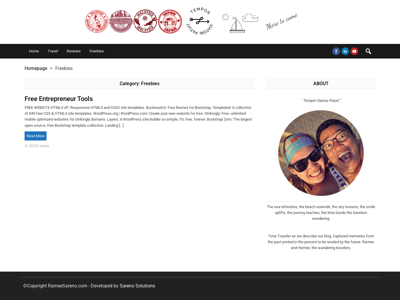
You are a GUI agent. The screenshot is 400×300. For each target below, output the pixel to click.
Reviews (74, 51)
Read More (35, 136)
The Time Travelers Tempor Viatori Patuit (200, 22)
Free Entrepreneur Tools (59, 98)
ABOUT (321, 83)
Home (34, 51)
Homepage (36, 68)
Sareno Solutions (137, 286)
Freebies (97, 51)
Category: (139, 83)
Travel (53, 51)
